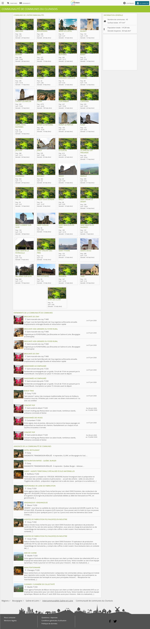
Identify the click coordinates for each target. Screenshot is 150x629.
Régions (5, 600)
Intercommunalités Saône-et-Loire (57, 600)
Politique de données (49, 623)
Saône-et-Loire (32, 600)
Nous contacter (9, 617)
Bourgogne (17, 600)
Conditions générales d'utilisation (54, 620)
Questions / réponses (49, 617)
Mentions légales (10, 620)
